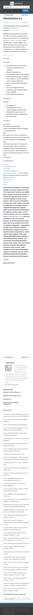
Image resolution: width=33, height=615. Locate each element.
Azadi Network (10, 613)
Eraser (5, 184)
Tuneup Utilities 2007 (9, 166)
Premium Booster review (15, 216)
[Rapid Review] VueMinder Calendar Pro (11, 403)
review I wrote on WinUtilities (14, 40)
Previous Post (9, 15)
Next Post (25, 15)
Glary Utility (6, 168)
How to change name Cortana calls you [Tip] (16, 543)
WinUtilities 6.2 (14, 28)
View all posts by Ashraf (12, 384)
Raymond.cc (11, 177)
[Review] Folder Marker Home (12, 395)
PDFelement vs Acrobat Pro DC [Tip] (13, 454)
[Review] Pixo (7, 399)
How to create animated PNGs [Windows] (15, 425)
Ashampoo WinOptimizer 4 (11, 171)
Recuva (5, 182)
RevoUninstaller (8, 179)
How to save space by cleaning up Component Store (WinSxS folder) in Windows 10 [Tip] (16, 522)
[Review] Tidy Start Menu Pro (12, 392)
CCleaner (6, 164)
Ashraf (7, 22)
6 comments (25, 22)
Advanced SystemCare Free (11, 173)
